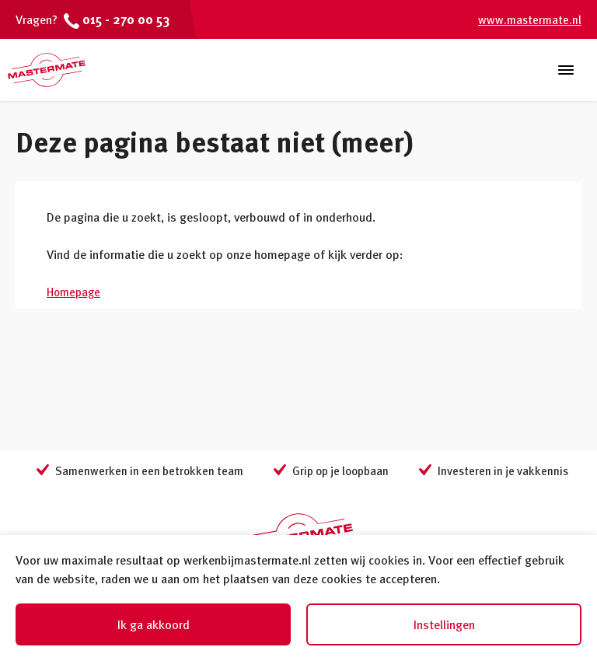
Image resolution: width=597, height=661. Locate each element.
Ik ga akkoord (153, 624)
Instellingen (444, 624)
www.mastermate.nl (529, 19)
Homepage (73, 291)
